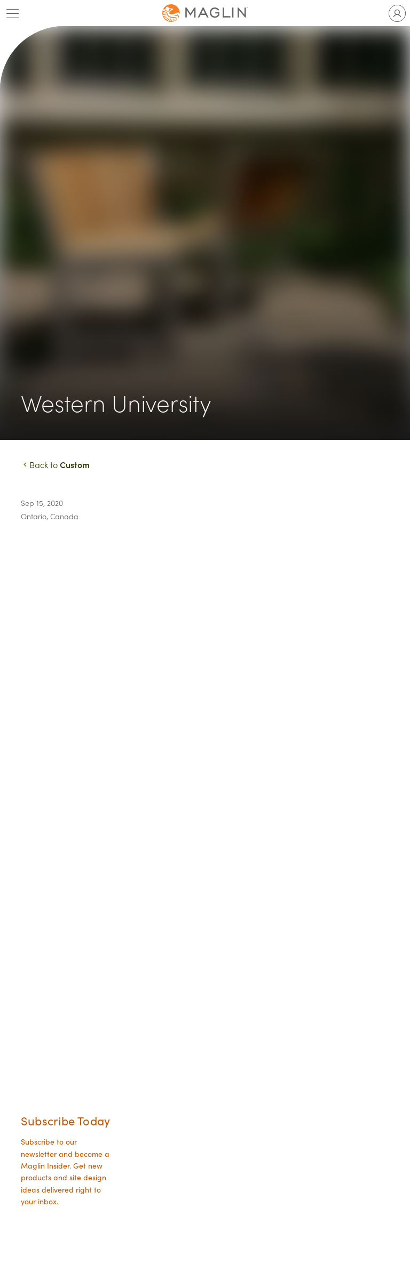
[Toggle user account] (397, 13)
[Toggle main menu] (12, 13)
